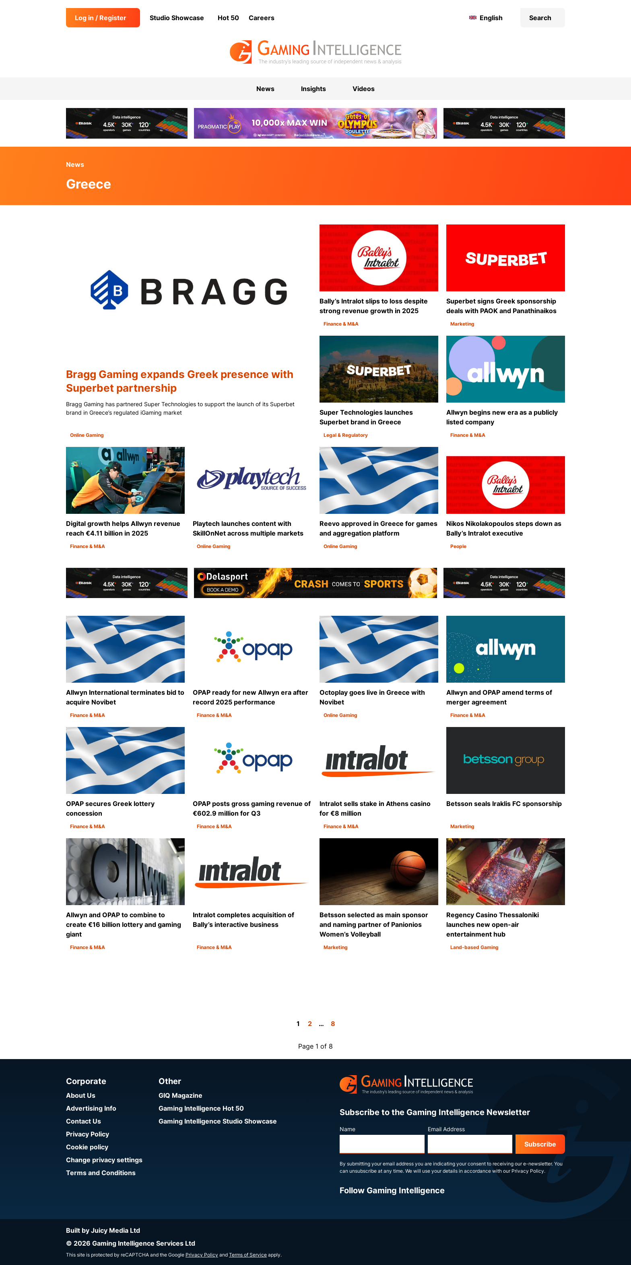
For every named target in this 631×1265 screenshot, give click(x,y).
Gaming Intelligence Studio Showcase (218, 1121)
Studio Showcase (177, 18)
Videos (364, 89)
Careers (261, 18)
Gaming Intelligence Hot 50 (201, 1108)
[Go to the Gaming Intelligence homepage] (315, 52)
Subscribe (540, 1144)
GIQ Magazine (180, 1095)
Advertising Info (91, 1108)
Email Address (446, 1129)
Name (347, 1129)
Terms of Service (248, 1255)
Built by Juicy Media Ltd (103, 1230)
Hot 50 (228, 18)
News (75, 164)
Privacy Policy (87, 1134)
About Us (80, 1095)
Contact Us (83, 1121)
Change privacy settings (104, 1160)
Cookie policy (87, 1147)
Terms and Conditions (101, 1173)
